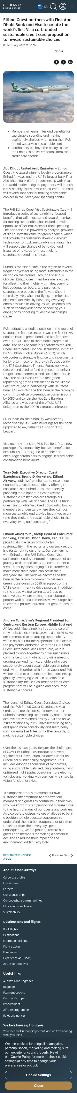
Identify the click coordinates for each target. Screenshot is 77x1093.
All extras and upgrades (18, 981)
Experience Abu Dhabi (17, 958)
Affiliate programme (16, 1010)
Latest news (10, 883)
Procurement (11, 1004)
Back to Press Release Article (17, 856)
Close (38, 1085)
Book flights (10, 929)
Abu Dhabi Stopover (15, 964)
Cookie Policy (21, 1056)
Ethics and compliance (17, 906)
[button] (42, 6)
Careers (8, 889)
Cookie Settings (38, 1075)
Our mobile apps (13, 998)
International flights (15, 941)
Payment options (14, 992)
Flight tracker (11, 946)
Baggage (9, 987)
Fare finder (10, 952)
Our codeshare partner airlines (22, 900)
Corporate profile (14, 877)
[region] (38, 1065)
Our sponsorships (14, 895)
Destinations (11, 935)
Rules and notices (14, 1015)
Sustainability (11, 912)
